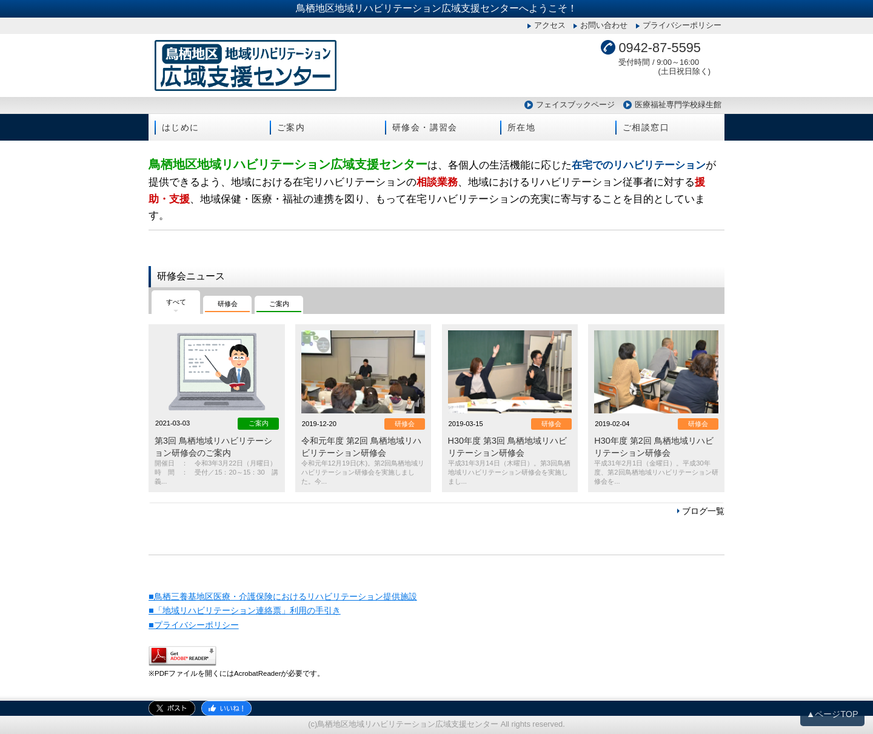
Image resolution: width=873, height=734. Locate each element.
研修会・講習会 (425, 127)
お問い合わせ (603, 25)
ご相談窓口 (646, 127)
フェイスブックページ (575, 104)
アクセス (550, 25)
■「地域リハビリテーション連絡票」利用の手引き (245, 610)
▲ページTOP (832, 714)
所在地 (521, 127)
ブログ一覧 (703, 511)
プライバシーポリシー (682, 25)
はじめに (180, 127)
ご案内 (291, 127)
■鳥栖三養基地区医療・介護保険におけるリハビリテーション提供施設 (283, 596)
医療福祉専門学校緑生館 (678, 104)
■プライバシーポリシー (194, 625)
